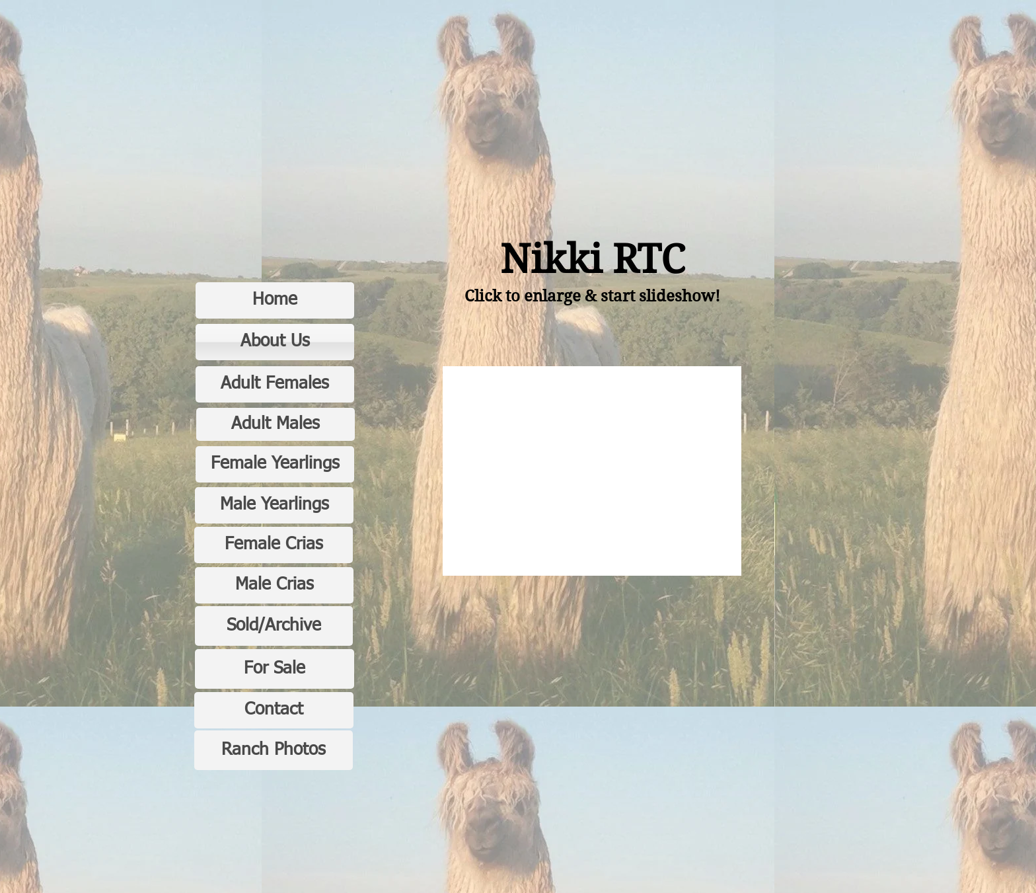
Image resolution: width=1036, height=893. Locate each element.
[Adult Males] (275, 424)
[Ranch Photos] (273, 750)
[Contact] (273, 710)
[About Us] (275, 342)
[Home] (275, 300)
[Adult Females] (275, 384)
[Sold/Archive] (274, 626)
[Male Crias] (274, 585)
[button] (592, 471)
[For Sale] (274, 669)
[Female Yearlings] (275, 464)
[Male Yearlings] (274, 505)
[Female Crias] (273, 545)
